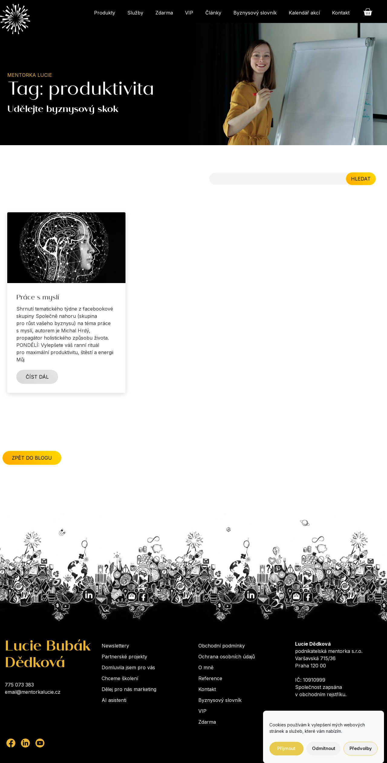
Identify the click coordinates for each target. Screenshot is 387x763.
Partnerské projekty (124, 657)
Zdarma (164, 13)
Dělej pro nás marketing (129, 689)
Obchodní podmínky (221, 646)
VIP (189, 13)
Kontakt (341, 13)
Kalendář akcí (304, 13)
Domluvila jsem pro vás (128, 667)
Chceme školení (120, 678)
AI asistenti (114, 700)
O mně (205, 667)
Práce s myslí (37, 298)
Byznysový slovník (255, 13)
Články (213, 13)
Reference (210, 678)
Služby (135, 13)
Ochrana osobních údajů (226, 657)
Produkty (104, 13)
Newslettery (115, 646)
